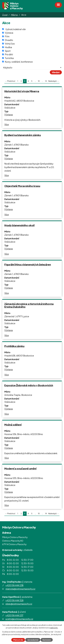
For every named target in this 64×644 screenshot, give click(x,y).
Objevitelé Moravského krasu (22, 185)
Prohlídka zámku (14, 346)
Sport (8, 50)
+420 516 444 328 (14, 600)
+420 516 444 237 (14, 615)
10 (39, 81)
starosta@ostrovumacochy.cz (20, 588)
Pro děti (9, 54)
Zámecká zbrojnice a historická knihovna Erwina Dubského (29, 305)
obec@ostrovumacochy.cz (18, 603)
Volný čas (10, 43)
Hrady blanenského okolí (19, 225)
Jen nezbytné (32, 640)
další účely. (54, 628)
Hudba (8, 47)
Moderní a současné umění (20, 468)
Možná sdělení (12, 424)
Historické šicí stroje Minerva (21, 91)
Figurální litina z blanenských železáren (27, 264)
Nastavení (47, 640)
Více (6, 124)
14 (46, 81)
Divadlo (9, 39)
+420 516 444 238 (14, 585)
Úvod (4, 14)
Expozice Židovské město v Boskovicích (28, 385)
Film (7, 36)
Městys (14, 14)
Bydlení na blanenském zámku (22, 135)
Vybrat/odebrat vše (15, 29)
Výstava (9, 32)
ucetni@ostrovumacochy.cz (19, 618)
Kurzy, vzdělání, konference (19, 61)
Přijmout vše (18, 640)
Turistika (9, 58)
